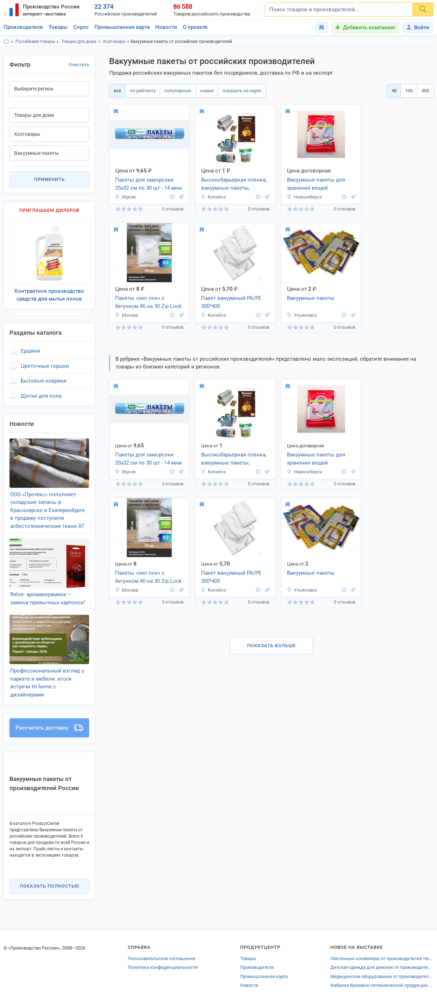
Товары (58, 27)
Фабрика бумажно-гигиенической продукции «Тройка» (381, 985)
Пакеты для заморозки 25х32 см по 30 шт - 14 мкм (148, 184)
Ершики (30, 351)
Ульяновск (302, 315)
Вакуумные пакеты (311, 298)
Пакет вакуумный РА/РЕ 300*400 (231, 302)
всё (117, 90)
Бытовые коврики (44, 381)
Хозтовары (114, 41)
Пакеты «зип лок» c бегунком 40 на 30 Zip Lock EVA (148, 302)
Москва (126, 315)
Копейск (213, 197)
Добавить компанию (369, 27)
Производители (23, 27)
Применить (49, 179)
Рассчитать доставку (49, 727)
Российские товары (35, 41)
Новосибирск (304, 197)
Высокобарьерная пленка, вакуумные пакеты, (234, 184)
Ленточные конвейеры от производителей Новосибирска (381, 958)
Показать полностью (49, 886)
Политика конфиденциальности (163, 967)
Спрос (81, 27)
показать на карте (242, 90)
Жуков (125, 197)
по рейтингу (143, 90)
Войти (417, 27)
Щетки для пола (41, 396)
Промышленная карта (122, 27)
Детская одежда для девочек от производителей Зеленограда (381, 967)
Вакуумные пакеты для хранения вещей (316, 184)
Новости (166, 27)
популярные (177, 90)
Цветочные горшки (45, 366)
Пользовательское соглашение (161, 958)
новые (207, 90)
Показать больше (271, 645)
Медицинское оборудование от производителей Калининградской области (381, 976)
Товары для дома (78, 41)
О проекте (195, 27)
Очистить (79, 64)
